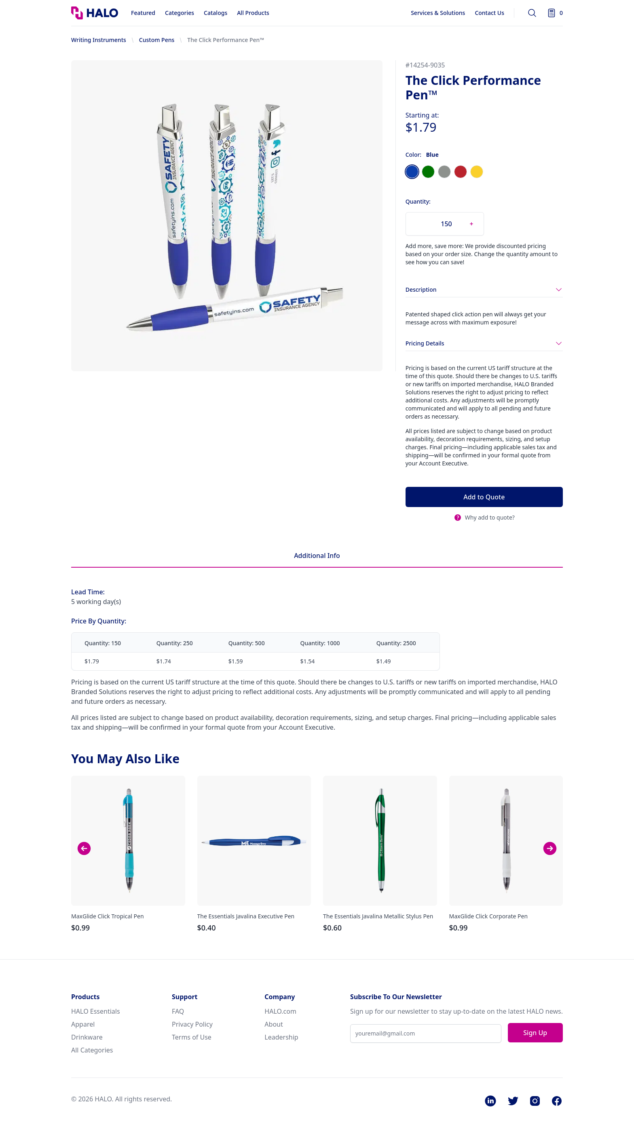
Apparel (83, 1024)
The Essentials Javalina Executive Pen (246, 916)
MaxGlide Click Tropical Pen (107, 916)
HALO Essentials (95, 1011)
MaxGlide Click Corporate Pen (488, 916)
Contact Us (489, 13)
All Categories (92, 1050)
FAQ (178, 1011)
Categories (179, 13)
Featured (143, 13)
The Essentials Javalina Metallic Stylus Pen (378, 916)
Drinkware (87, 1037)
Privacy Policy (192, 1024)
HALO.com (280, 1011)
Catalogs (215, 13)
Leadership (281, 1037)
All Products (253, 13)
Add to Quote (484, 497)
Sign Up (535, 1032)
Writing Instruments (98, 40)
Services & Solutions (438, 13)
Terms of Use (191, 1037)
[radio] (412, 171)
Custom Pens (156, 40)
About (273, 1024)
